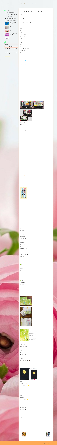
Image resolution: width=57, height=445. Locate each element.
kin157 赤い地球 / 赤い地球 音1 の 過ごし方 (11, 14)
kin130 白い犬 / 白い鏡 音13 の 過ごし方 (10, 20)
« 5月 (7, 56)
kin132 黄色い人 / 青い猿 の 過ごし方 (10, 16)
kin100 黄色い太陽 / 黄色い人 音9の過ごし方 (11, 12)
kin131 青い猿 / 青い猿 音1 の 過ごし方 (10, 18)
